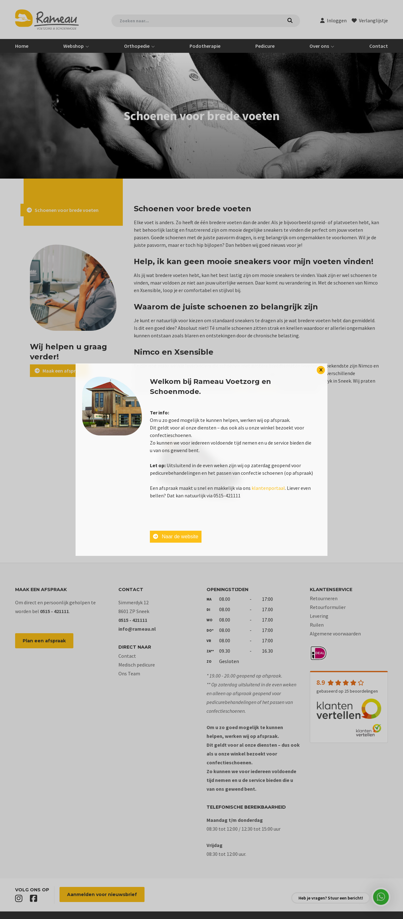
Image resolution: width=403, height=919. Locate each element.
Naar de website (175, 536)
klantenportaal (268, 488)
